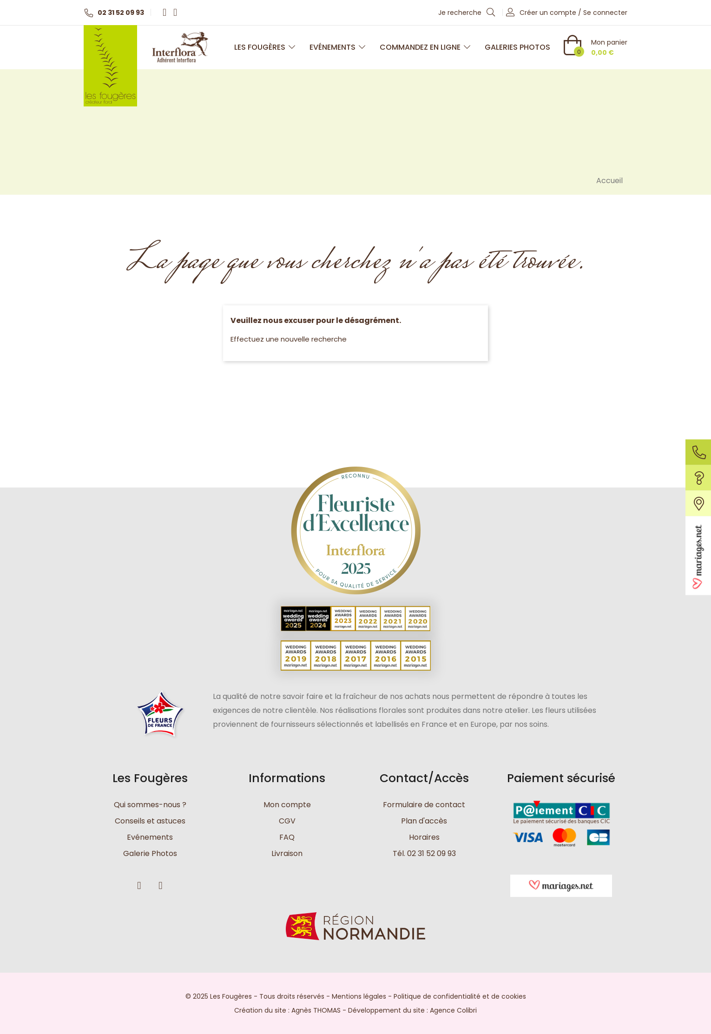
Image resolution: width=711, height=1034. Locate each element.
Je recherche (467, 12)
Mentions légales (359, 996)
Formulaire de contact (424, 804)
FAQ (287, 837)
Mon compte (287, 804)
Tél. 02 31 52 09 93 (424, 853)
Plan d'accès (424, 821)
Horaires (424, 837)
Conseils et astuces (150, 821)
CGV (287, 821)
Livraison (287, 853)
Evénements (337, 47)
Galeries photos (517, 47)
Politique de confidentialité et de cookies (460, 996)
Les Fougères (265, 47)
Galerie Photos (150, 853)
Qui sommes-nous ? (150, 804)
